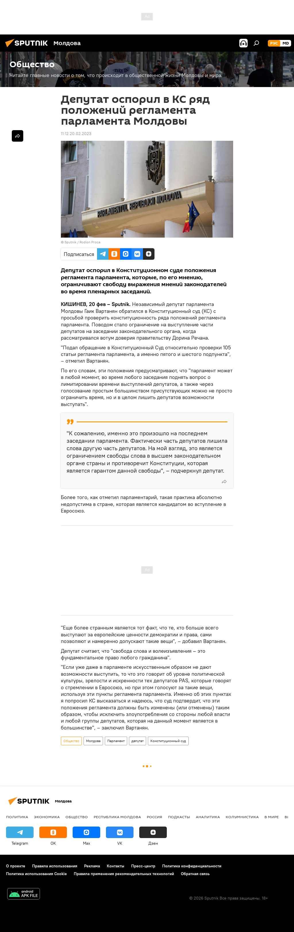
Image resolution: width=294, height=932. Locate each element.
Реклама (92, 866)
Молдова (93, 741)
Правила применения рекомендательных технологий (124, 873)
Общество (71, 741)
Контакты (115, 866)
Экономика (47, 816)
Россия (154, 816)
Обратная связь (195, 873)
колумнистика (242, 816)
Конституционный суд (168, 741)
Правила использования (54, 866)
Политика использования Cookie (36, 873)
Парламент (116, 741)
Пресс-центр (143, 866)
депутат (137, 741)
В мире (271, 816)
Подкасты (179, 816)
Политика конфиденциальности (191, 866)
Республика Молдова (117, 816)
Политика (17, 816)
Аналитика (208, 816)
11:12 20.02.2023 (76, 133)
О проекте (15, 866)
